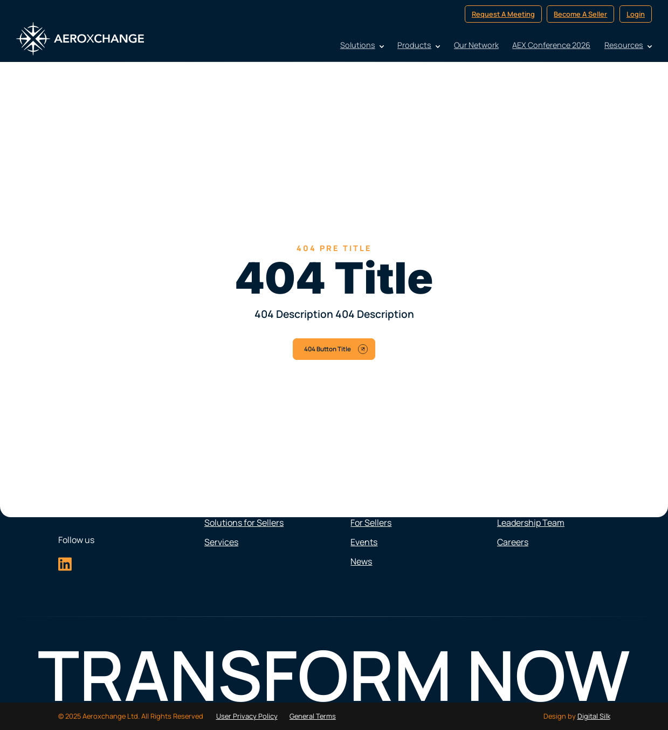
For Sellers (370, 523)
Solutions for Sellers (244, 523)
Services (221, 542)
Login (635, 14)
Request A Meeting (503, 14)
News (361, 561)
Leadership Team (530, 523)
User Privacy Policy (247, 716)
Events (363, 542)
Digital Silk (593, 716)
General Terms (313, 716)
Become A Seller (580, 14)
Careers (512, 542)
